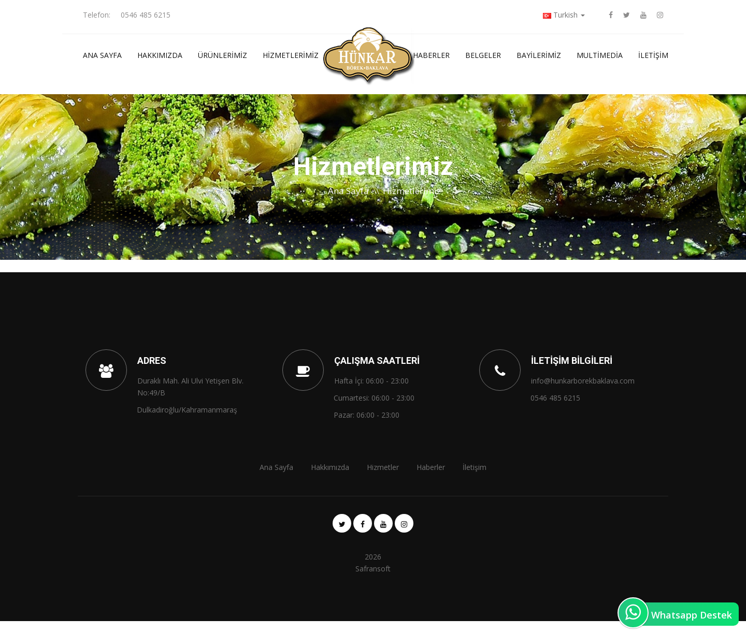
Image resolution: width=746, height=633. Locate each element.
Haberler (431, 55)
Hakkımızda (159, 55)
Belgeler (483, 55)
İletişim (653, 55)
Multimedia (600, 55)
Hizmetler (383, 467)
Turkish (564, 15)
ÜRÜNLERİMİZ (222, 55)
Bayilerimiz (539, 55)
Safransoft (373, 568)
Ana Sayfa (102, 55)
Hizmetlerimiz (291, 55)
